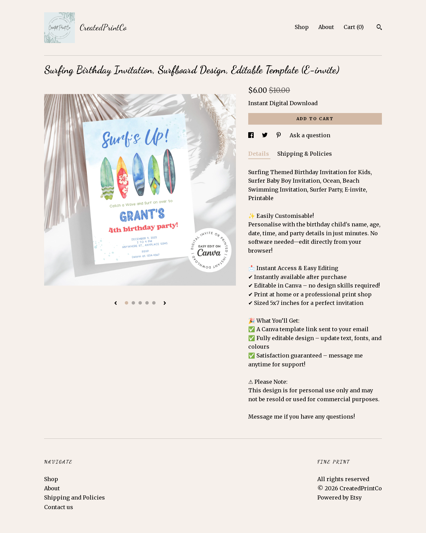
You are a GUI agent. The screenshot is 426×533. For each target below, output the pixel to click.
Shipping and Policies (74, 497)
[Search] (379, 28)
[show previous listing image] (115, 303)
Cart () (354, 27)
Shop (302, 27)
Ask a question (310, 135)
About (326, 27)
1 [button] (126, 303)
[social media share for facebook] (251, 135)
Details (259, 153)
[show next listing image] (165, 303)
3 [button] (140, 303)
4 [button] (147, 303)
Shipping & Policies (304, 153)
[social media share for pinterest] (279, 135)
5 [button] (154, 303)
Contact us (58, 507)
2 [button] (133, 303)
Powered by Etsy (339, 497)
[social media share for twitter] (265, 135)
